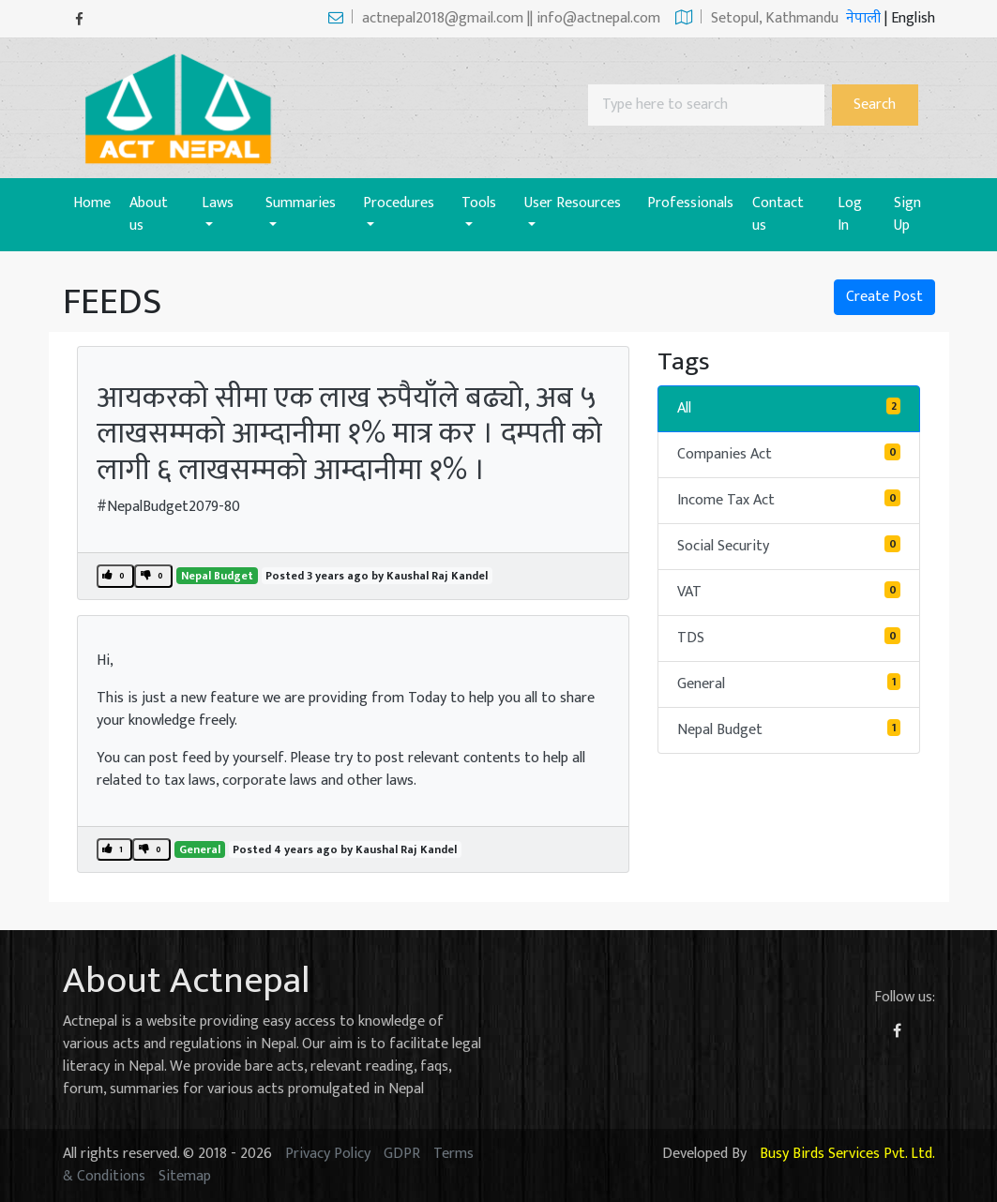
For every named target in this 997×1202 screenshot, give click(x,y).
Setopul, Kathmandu (756, 18)
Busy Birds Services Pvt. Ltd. (847, 1153)
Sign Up (907, 214)
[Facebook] (79, 19)
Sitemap (185, 1176)
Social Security (788, 546)
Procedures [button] (398, 203)
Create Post (884, 296)
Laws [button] (218, 203)
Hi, (105, 660)
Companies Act (788, 454)
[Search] (706, 105)
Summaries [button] (300, 203)
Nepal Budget (217, 575)
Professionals (690, 203)
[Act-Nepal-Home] (183, 107)
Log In (850, 214)
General (199, 849)
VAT (788, 592)
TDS (788, 638)
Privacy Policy (327, 1153)
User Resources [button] (572, 203)
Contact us (778, 214)
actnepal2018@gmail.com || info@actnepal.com (494, 18)
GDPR (402, 1153)
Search (874, 104)
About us (148, 214)
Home (96, 202)
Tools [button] (478, 203)
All (788, 408)
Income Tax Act (788, 500)
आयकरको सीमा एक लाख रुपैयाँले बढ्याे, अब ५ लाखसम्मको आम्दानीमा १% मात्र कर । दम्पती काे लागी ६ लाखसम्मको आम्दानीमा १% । (349, 434)
